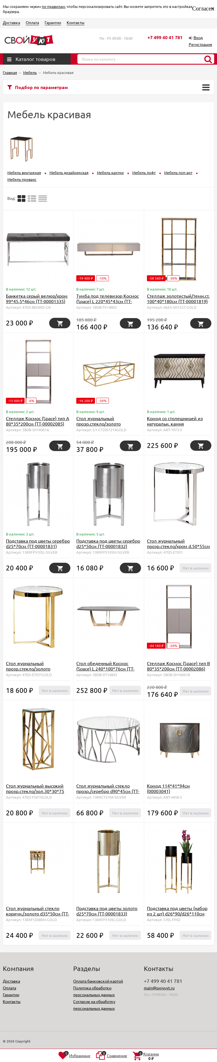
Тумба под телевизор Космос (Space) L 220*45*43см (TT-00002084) (107, 301)
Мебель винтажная (24, 172)
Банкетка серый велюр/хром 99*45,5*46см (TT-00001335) (37, 298)
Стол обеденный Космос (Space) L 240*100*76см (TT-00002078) (105, 668)
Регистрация (200, 44)
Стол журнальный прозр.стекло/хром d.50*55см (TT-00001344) (178, 546)
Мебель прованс (21, 179)
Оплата (32, 22)
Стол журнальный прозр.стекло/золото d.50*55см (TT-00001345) (32, 668)
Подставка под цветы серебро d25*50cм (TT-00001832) (108, 543)
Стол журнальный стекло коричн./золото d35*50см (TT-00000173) (37, 913)
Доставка (11, 22)
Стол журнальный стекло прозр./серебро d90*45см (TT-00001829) (107, 791)
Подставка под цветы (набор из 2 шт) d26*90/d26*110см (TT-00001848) (177, 913)
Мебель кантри (110, 172)
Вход (198, 37)
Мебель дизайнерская (68, 172)
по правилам (53, 6)
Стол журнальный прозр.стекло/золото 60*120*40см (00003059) (102, 423)
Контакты (75, 22)
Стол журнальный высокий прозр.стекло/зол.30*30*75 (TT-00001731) (35, 791)
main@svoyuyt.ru (159, 987)
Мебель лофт (144, 172)
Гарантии (53, 22)
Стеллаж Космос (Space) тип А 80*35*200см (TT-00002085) (37, 420)
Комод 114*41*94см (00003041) (168, 788)
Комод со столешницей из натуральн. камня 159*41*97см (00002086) (175, 423)
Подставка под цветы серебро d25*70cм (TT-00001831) (38, 543)
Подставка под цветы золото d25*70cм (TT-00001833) (106, 910)
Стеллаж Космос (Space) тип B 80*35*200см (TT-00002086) (178, 665)
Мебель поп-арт (178, 172)
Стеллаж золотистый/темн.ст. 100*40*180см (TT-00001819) (178, 298)
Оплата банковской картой (98, 980)
